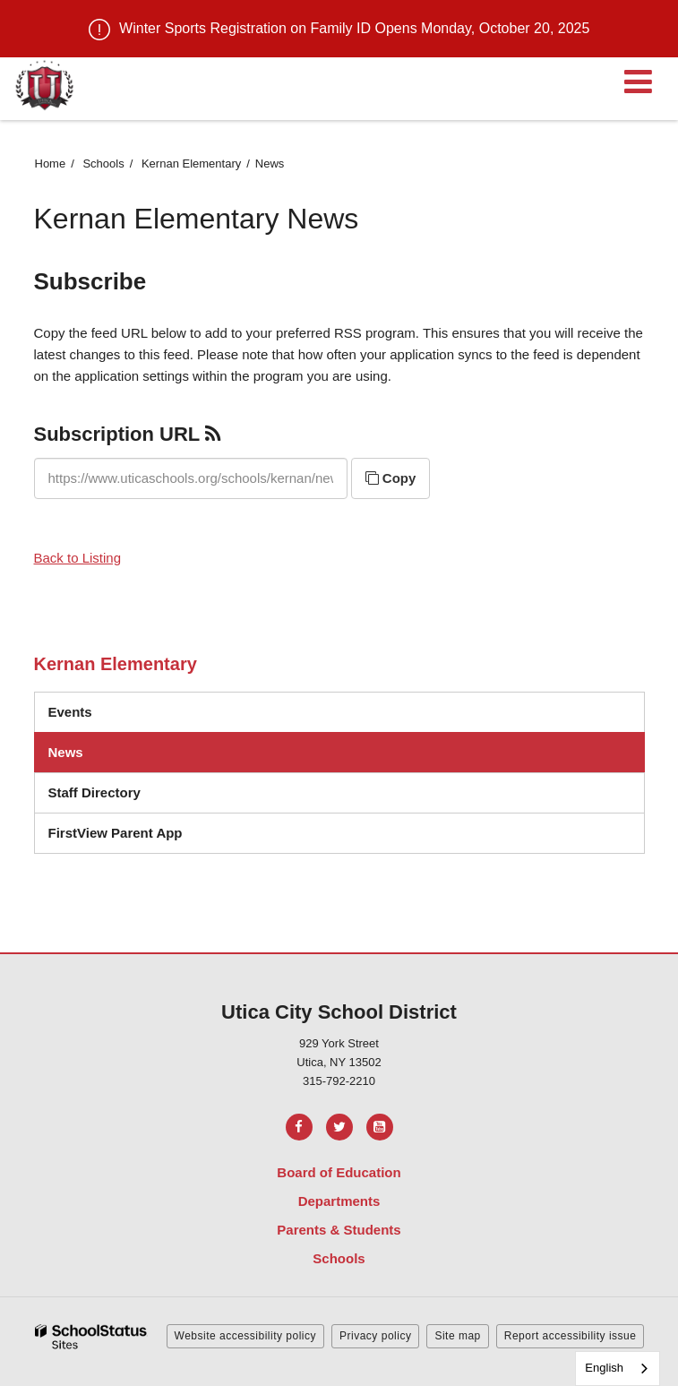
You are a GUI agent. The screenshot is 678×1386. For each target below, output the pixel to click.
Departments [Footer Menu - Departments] (339, 1201)
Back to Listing (78, 557)
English (604, 1367)
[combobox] (617, 1368)
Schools (103, 163)
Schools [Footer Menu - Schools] (339, 1258)
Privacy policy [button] (375, 1336)
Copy (390, 478)
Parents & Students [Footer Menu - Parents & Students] (338, 1229)
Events (70, 711)
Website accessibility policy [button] (246, 1336)
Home (50, 163)
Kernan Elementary (191, 163)
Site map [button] (457, 1336)
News (65, 752)
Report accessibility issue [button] (570, 1336)
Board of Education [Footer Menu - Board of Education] (338, 1172)
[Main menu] (638, 80)
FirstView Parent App (115, 832)
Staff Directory (94, 792)
